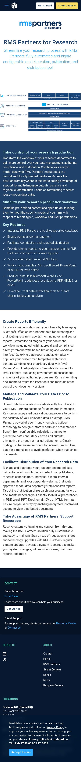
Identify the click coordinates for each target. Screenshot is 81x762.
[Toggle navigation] (6, 6)
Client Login (65, 5)
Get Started (45, 5)
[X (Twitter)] (5, 659)
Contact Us (14, 627)
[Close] (21, 752)
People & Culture (53, 685)
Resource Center (66, 623)
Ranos (47, 674)
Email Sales (11, 596)
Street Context (52, 669)
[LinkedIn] (4, 654)
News (46, 680)
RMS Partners (51, 664)
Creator (47, 653)
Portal (47, 658)
